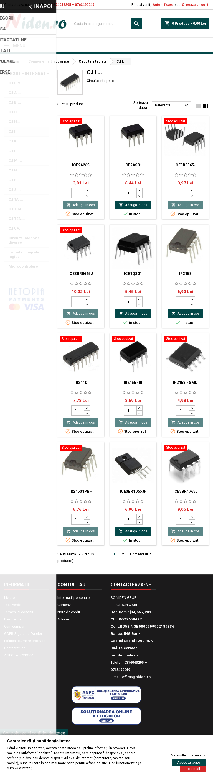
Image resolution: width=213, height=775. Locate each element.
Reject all (193, 768)
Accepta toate (188, 762)
